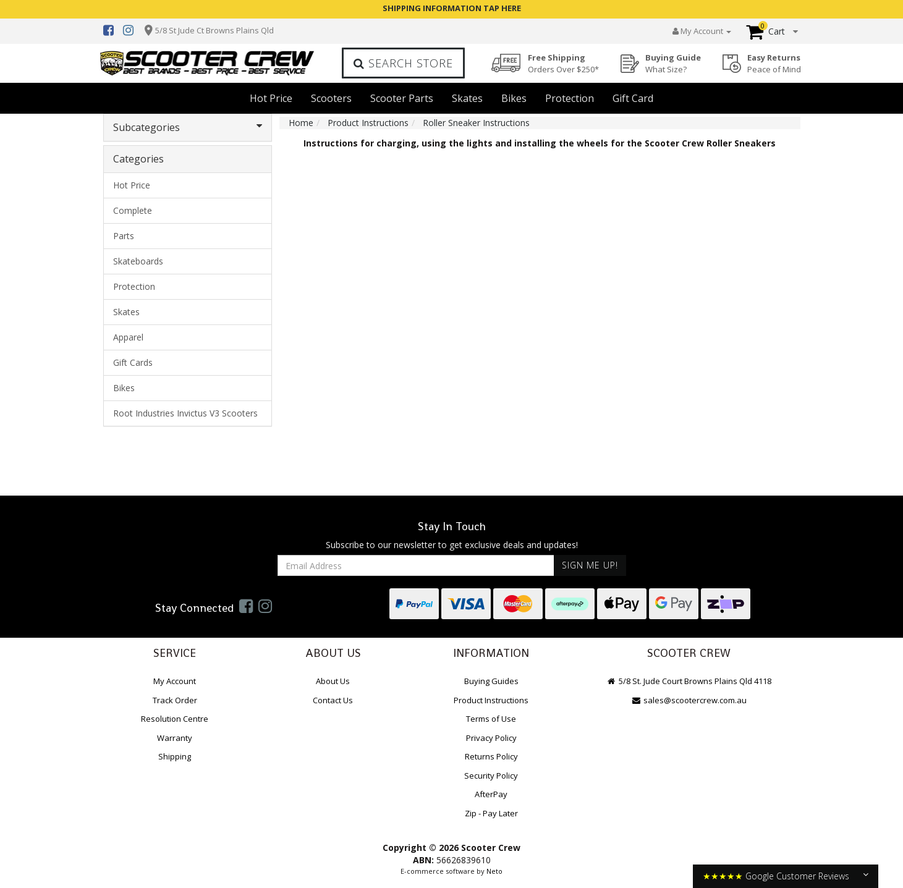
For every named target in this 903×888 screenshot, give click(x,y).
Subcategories (187, 127)
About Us (333, 681)
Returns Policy (491, 756)
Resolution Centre (174, 718)
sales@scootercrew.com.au (689, 700)
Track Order (175, 700)
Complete (132, 210)
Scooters (331, 98)
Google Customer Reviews (797, 876)
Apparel (128, 337)
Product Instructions (491, 700)
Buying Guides (491, 681)
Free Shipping (563, 63)
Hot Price (271, 98)
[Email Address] (416, 565)
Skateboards (138, 261)
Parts (123, 236)
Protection (569, 98)
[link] (246, 605)
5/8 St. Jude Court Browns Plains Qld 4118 (688, 681)
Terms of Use (491, 718)
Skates (467, 98)
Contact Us (333, 700)
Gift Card (633, 98)
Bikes (514, 98)
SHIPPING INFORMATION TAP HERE (452, 8)
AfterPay (491, 794)
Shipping (174, 756)
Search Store (403, 63)
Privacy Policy (491, 737)
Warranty (174, 737)
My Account (174, 681)
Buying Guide (673, 63)
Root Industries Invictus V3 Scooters (185, 413)
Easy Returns (774, 63)
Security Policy (491, 775)
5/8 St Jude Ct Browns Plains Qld (214, 30)
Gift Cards (133, 362)
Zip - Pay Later (491, 813)
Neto (494, 871)
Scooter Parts (401, 98)
